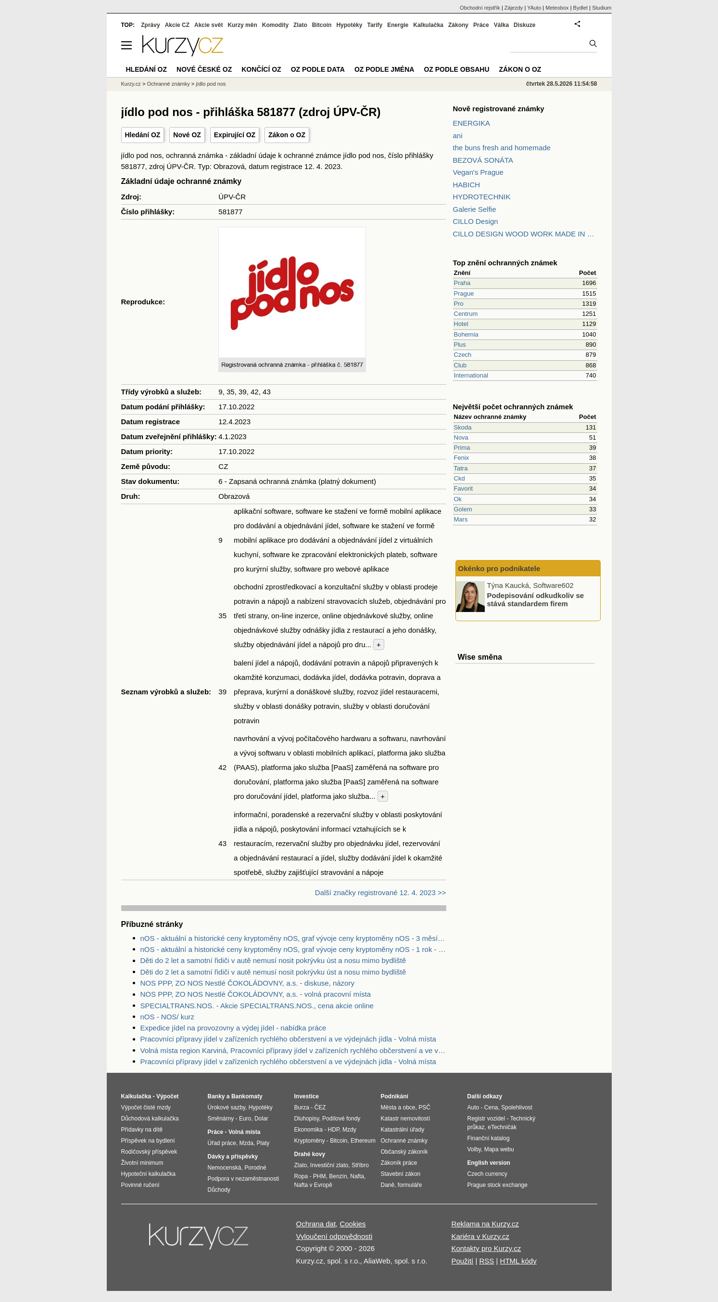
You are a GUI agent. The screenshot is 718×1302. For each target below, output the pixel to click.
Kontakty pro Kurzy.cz (486, 1248)
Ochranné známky (168, 84)
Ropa (301, 1176)
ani (458, 135)
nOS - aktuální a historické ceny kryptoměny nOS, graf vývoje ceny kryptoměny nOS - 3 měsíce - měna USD (293, 938)
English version (488, 1162)
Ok (458, 499)
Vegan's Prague (478, 172)
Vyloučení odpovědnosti (334, 1236)
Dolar (261, 1118)
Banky (216, 1096)
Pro (459, 303)
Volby (474, 1149)
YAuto (534, 8)
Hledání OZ (143, 135)
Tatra (461, 468)
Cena (491, 1107)
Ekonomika (308, 1129)
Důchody (219, 1189)
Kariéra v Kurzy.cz (480, 1236)
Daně (388, 1185)
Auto (473, 1107)
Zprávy (150, 25)
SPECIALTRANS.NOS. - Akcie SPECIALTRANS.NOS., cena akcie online (257, 1006)
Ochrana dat (316, 1224)
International (471, 375)
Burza (301, 1107)
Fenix (461, 457)
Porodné (255, 1167)
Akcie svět (208, 25)
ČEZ (320, 1107)
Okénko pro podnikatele (499, 568)
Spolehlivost (516, 1107)
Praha (462, 282)
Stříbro (360, 1165)
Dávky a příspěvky (233, 1156)
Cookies (352, 1224)
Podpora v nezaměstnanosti (243, 1178)
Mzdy (349, 1129)
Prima (462, 447)
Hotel (461, 323)
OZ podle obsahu (456, 69)
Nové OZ (187, 135)
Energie (397, 25)
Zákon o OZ (286, 135)
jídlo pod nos (211, 84)
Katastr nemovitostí (405, 1118)
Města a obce (398, 1107)
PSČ (424, 1107)
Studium (601, 8)
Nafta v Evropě (313, 1185)
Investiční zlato (329, 1165)
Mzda (246, 1143)
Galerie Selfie (474, 209)
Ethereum (363, 1140)
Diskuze (524, 25)
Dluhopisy (306, 1118)
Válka (501, 25)
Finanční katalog (488, 1138)
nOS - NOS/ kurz (167, 1017)
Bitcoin (322, 25)
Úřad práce (222, 1143)
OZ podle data (318, 69)
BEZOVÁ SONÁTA (483, 160)
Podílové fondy (341, 1118)
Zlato (300, 25)
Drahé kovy (310, 1154)
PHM (319, 1176)
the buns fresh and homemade (502, 147)
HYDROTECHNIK (482, 197)
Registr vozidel (486, 1118)
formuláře (410, 1185)
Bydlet (580, 8)
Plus (460, 344)
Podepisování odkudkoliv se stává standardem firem (535, 599)
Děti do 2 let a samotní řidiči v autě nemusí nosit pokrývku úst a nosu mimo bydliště (273, 960)
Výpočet (167, 1096)
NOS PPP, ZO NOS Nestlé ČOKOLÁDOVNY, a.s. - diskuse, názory (247, 983)
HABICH (466, 185)
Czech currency (487, 1174)
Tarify (374, 25)
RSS (486, 1261)
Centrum (466, 313)
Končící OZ (261, 69)
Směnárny (221, 1118)
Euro (245, 1118)
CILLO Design (475, 221)
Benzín (338, 1176)
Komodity (275, 25)
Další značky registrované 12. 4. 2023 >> (380, 892)
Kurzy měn (242, 25)
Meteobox (556, 8)
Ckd (459, 478)
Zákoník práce (399, 1162)
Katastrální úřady (403, 1129)
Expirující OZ (234, 135)
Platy (263, 1143)
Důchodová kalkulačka (150, 1118)
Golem (463, 509)
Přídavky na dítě (142, 1129)
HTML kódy (518, 1261)
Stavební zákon (401, 1174)
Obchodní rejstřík (480, 8)
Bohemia (466, 334)
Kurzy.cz (131, 84)
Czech (463, 354)
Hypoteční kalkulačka (148, 1174)
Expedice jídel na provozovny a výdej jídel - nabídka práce (233, 1028)
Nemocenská (224, 1167)
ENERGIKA (472, 123)
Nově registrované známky (498, 108)
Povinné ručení (140, 1185)
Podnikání (394, 1096)
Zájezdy (513, 8)
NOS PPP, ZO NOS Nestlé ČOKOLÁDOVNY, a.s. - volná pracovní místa (255, 994)
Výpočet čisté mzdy (146, 1107)
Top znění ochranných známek (505, 263)
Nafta (357, 1176)
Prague (464, 293)
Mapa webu (499, 1149)
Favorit (463, 488)
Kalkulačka (428, 25)
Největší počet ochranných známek (513, 407)
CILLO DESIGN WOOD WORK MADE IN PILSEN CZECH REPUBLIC (525, 234)
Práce (481, 25)
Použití (462, 1261)
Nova (461, 437)
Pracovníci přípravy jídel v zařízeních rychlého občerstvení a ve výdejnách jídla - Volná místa (288, 1039)
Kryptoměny (309, 1140)
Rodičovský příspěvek (149, 1151)
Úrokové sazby (226, 1107)
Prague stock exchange (497, 1185)
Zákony (458, 25)
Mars (461, 519)
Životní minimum (142, 1162)
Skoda (463, 427)
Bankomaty (247, 1096)
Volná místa (244, 1132)
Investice (306, 1096)
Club (460, 365)
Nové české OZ (204, 69)
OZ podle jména (384, 69)
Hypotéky (349, 25)
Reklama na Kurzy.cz (485, 1224)
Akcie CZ (177, 25)
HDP (334, 1129)
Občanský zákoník (404, 1151)
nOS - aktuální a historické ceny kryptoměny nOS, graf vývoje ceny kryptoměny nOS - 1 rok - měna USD (293, 949)
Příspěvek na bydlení (148, 1140)
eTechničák (502, 1127)
